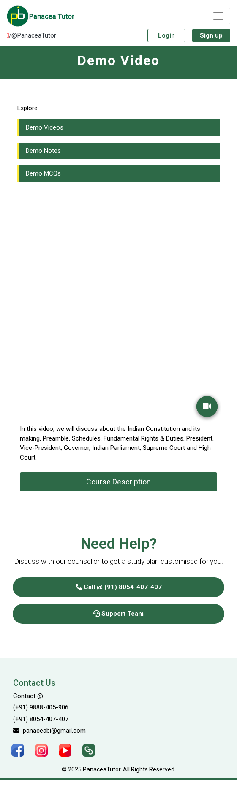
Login (166, 35)
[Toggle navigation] (218, 16)
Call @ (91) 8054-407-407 (119, 587)
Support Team (118, 613)
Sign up (211, 35)
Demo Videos (44, 127)
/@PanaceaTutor (31, 35)
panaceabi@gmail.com (49, 730)
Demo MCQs (43, 173)
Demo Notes (43, 150)
